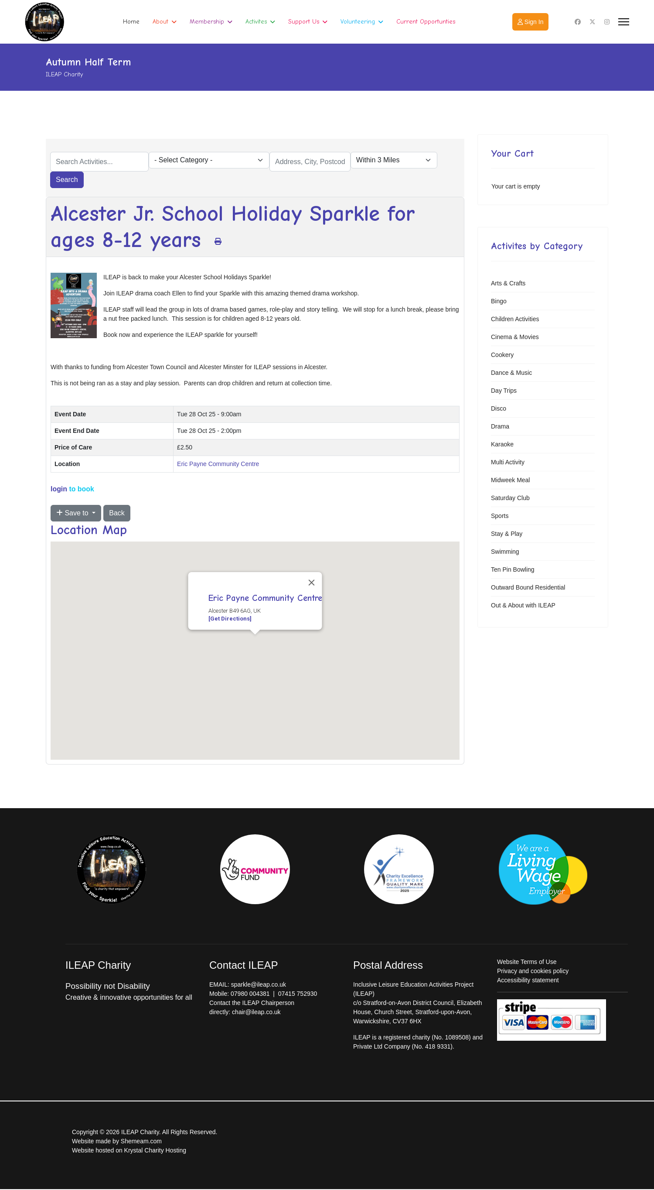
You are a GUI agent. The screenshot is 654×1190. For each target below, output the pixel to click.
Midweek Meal (510, 480)
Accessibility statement (528, 980)
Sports (499, 515)
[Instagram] (607, 21)
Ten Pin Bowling (513, 569)
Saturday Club (510, 497)
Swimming (505, 551)
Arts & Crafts (508, 283)
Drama (500, 426)
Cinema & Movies (515, 336)
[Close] (311, 582)
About (160, 21)
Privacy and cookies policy (533, 970)
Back (117, 513)
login (59, 489)
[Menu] (623, 22)
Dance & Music (511, 372)
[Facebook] (578, 21)
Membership (207, 21)
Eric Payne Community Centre (218, 463)
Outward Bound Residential (528, 587)
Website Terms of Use (526, 961)
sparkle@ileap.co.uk (258, 984)
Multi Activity (508, 462)
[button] (255, 642)
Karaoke (502, 444)
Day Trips (504, 390)
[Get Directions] (230, 618)
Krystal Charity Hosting (155, 1150)
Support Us (303, 21)
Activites (256, 21)
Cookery (502, 354)
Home (131, 21)
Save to (73, 513)
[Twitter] (592, 21)
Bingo (499, 301)
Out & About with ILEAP (523, 605)
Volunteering (358, 21)
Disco (498, 408)
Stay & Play (506, 533)
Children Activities (515, 319)
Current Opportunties (425, 21)
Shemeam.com (141, 1141)
